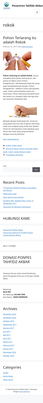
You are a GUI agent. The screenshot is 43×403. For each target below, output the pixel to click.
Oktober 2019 (8, 321)
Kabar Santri (17, 145)
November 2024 (9, 317)
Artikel (8, 145)
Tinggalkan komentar (14, 155)
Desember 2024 (9, 314)
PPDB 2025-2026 (10, 194)
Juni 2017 (7, 331)
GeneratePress (24, 391)
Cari (4, 166)
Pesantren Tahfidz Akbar (27, 5)
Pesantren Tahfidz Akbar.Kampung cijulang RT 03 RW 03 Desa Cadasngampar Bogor (18, 232)
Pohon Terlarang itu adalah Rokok (19, 39)
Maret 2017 (7, 342)
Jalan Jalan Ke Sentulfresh (13, 197)
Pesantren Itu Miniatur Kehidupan (17, 207)
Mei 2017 (7, 335)
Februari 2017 (8, 345)
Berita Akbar (8, 376)
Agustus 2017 (8, 328)
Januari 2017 (8, 349)
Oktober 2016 (8, 356)
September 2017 (9, 324)
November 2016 (9, 352)
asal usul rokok (12, 148)
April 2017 (7, 338)
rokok (10, 152)
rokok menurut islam (22, 152)
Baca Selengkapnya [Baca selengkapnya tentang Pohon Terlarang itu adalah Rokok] (11, 139)
